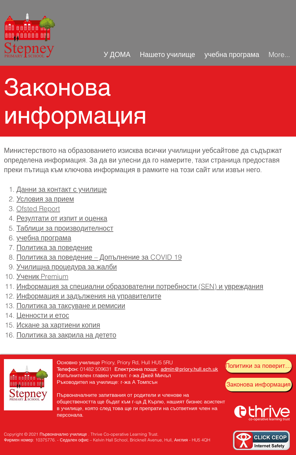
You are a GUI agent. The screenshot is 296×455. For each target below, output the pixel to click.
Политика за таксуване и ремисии (70, 305)
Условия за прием (45, 198)
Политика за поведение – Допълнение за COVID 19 (99, 257)
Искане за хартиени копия (58, 325)
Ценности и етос (42, 315)
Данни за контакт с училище (61, 189)
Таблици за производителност (64, 228)
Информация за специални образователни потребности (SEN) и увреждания (139, 286)
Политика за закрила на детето (66, 334)
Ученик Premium (42, 276)
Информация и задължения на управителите (88, 296)
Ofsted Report (38, 208)
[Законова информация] (258, 384)
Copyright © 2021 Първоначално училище (45, 434)
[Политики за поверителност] (258, 366)
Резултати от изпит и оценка (61, 218)
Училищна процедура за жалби (66, 266)
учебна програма (43, 237)
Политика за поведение (54, 247)
